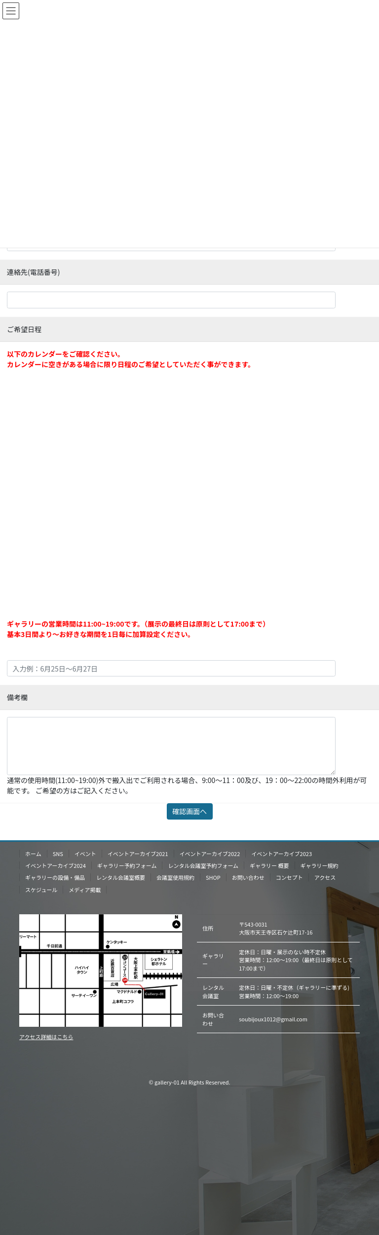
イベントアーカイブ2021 (138, 854)
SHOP (213, 877)
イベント (85, 854)
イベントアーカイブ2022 (210, 854)
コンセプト (289, 877)
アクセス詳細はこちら (46, 1037)
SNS (58, 854)
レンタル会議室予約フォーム (203, 865)
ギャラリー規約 (320, 865)
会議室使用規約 (175, 877)
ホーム (33, 854)
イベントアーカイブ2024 (55, 865)
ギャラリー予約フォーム (127, 865)
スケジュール (41, 890)
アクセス (325, 877)
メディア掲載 (85, 890)
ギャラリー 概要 (269, 865)
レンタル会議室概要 (120, 877)
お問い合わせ (248, 877)
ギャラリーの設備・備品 (55, 877)
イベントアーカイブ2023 (281, 854)
